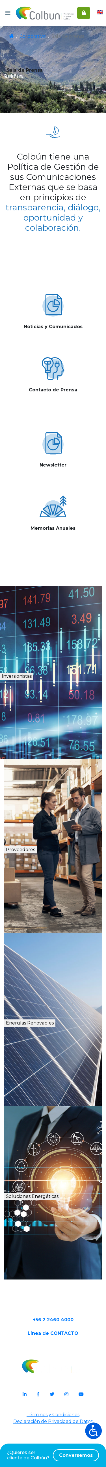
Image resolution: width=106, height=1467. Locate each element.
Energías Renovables (55, 1040)
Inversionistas (39, 693)
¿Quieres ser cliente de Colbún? (53, 1455)
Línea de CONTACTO (53, 1374)
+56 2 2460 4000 (53, 1356)
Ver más (53, 352)
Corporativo (32, 36)
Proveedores (37, 866)
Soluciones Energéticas (57, 1219)
